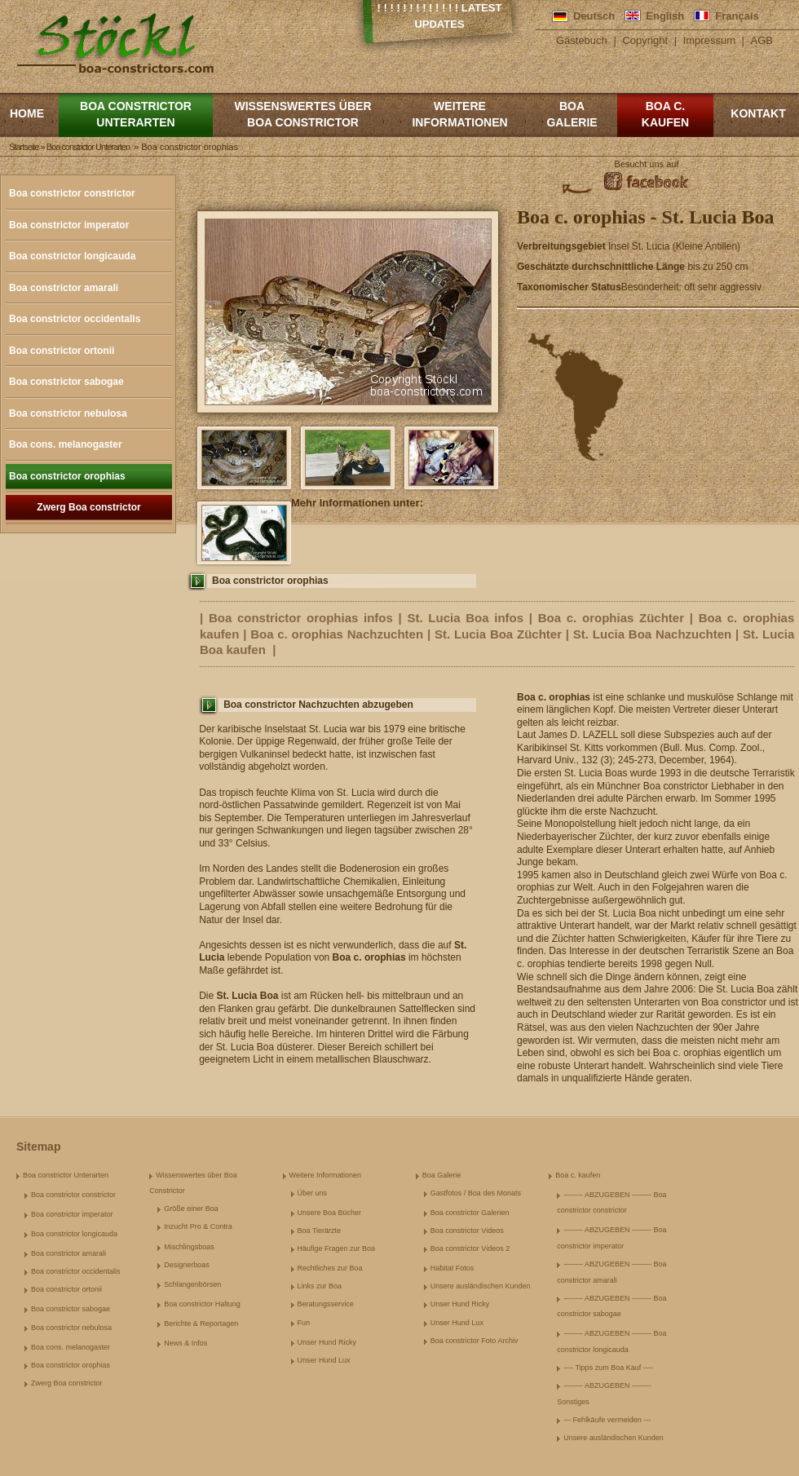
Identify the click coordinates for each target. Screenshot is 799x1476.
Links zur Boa (320, 1286)
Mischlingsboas (189, 1247)
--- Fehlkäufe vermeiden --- (607, 1420)
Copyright (645, 40)
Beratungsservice (326, 1304)
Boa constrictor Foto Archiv (474, 1341)
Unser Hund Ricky (327, 1342)
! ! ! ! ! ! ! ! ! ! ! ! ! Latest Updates (439, 16)
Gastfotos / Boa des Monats (475, 1193)
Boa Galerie (571, 114)
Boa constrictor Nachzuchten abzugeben (318, 704)
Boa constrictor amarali (63, 288)
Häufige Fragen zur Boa (337, 1248)
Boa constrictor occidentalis (74, 319)
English (665, 16)
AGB (762, 40)
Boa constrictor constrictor (72, 193)
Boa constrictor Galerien (470, 1213)
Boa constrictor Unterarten (136, 114)
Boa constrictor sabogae (66, 381)
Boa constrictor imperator (69, 225)
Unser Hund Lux (324, 1360)
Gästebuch (581, 40)
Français (736, 16)
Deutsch (594, 16)
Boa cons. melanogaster (65, 444)
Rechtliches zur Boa (330, 1268)
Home (27, 113)
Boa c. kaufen (665, 114)
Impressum (709, 40)
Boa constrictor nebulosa (68, 413)
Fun (304, 1323)
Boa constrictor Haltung (202, 1304)
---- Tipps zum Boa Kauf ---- (608, 1367)
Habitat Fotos (452, 1268)
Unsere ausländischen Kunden (480, 1286)
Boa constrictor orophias (67, 476)
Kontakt (758, 113)
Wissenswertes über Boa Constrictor (302, 114)
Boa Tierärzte (320, 1230)
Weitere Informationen (459, 114)
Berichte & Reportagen (201, 1323)
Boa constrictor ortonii (61, 350)
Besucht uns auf (647, 164)
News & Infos (185, 1343)
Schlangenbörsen (192, 1284)
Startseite (23, 147)
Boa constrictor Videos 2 (470, 1248)
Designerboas (187, 1265)
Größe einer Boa (191, 1208)
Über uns (313, 1193)
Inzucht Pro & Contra (198, 1226)
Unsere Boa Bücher (330, 1213)
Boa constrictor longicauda (72, 256)
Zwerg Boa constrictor (88, 507)
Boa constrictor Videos (467, 1230)
